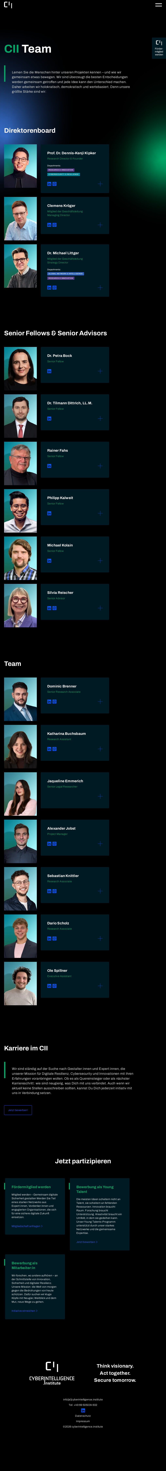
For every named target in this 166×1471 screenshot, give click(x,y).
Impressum (83, 1421)
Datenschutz (83, 1415)
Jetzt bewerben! (18, 1110)
